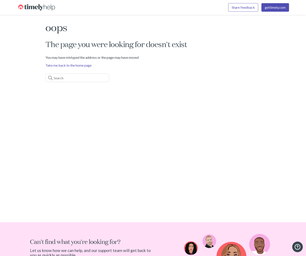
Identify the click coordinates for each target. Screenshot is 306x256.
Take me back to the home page (68, 65)
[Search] (77, 78)
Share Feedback (243, 7)
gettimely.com (275, 7)
